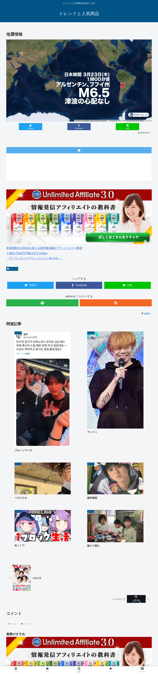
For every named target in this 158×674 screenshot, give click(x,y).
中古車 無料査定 (120, 660)
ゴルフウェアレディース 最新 (67, 660)
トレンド (12, 269)
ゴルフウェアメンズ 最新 (36, 660)
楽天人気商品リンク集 (97, 660)
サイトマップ (138, 660)
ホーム (16, 660)
